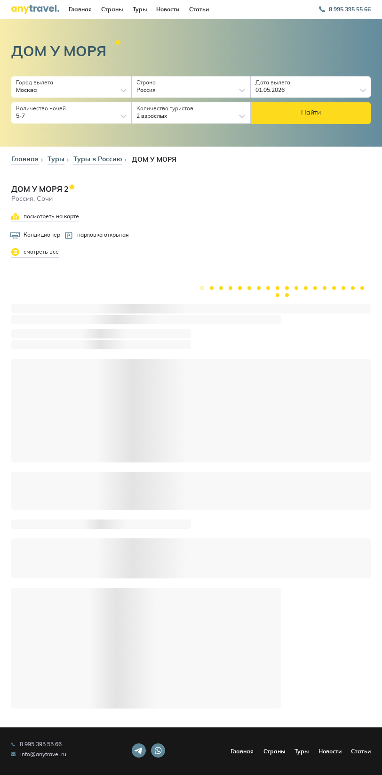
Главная (80, 9)
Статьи (199, 9)
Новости (167, 9)
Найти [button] (311, 112)
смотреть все (35, 252)
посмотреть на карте (45, 216)
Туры (140, 9)
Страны (112, 9)
